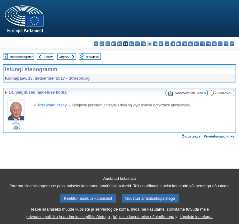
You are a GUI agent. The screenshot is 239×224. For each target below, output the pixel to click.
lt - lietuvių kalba (173, 43)
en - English (137, 43)
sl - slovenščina (220, 43)
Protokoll (225, 93)
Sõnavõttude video (190, 93)
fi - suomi (226, 43)
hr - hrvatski (155, 43)
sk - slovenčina (214, 43)
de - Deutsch (119, 43)
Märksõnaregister (21, 56)
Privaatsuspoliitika (219, 136)
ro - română (208, 43)
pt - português (202, 43)
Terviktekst (92, 56)
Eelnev (48, 56)
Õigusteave (191, 136)
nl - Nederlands (190, 43)
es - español (102, 43)
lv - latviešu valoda (167, 43)
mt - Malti (184, 43)
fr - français (143, 43)
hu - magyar (178, 43)
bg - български (96, 43)
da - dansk (113, 43)
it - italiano (161, 43)
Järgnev (64, 56)
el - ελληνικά (131, 43)
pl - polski (196, 43)
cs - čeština (107, 43)
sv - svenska (232, 43)
